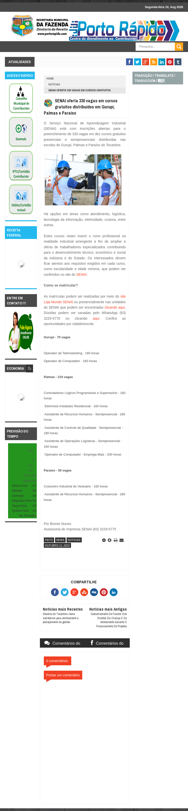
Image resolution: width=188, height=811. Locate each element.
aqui (93, 318)
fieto (49, 539)
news (60, 539)
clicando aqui (114, 307)
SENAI (81, 274)
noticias (54, 84)
